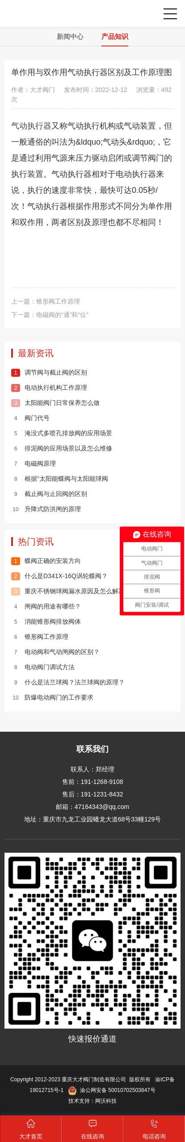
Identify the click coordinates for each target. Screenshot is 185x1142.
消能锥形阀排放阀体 (46, 621)
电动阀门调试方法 (43, 667)
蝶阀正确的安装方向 (46, 560)
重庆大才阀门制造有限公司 (35, 13)
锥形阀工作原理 (58, 301)
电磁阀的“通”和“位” (62, 314)
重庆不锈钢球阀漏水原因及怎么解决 (68, 591)
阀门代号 (30, 417)
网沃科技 (106, 1101)
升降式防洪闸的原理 (46, 509)
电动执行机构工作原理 (49, 387)
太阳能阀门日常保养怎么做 (55, 402)
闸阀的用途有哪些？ (46, 606)
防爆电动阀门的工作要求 (52, 697)
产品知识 (114, 36)
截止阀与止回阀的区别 (49, 493)
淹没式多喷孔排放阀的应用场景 (61, 433)
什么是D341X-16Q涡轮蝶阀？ (59, 575)
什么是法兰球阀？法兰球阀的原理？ (68, 682)
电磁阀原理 (33, 463)
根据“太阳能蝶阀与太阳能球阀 (59, 478)
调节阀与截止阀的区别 (49, 372)
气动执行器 (31, 125)
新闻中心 (70, 36)
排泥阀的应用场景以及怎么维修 (61, 448)
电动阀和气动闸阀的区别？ (55, 651)
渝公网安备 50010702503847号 (111, 1090)
